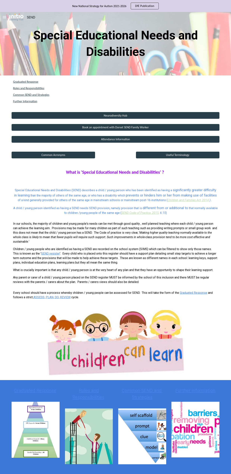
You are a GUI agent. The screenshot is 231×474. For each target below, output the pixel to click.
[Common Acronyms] (53, 155)
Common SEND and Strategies (31, 95)
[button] (4, 17)
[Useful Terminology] (177, 155)
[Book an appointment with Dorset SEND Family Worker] (115, 127)
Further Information (25, 101)
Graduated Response (25, 81)
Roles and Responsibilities (28, 88)
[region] (115, 6)
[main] (115, 44)
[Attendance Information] (115, 139)
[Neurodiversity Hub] (115, 115)
